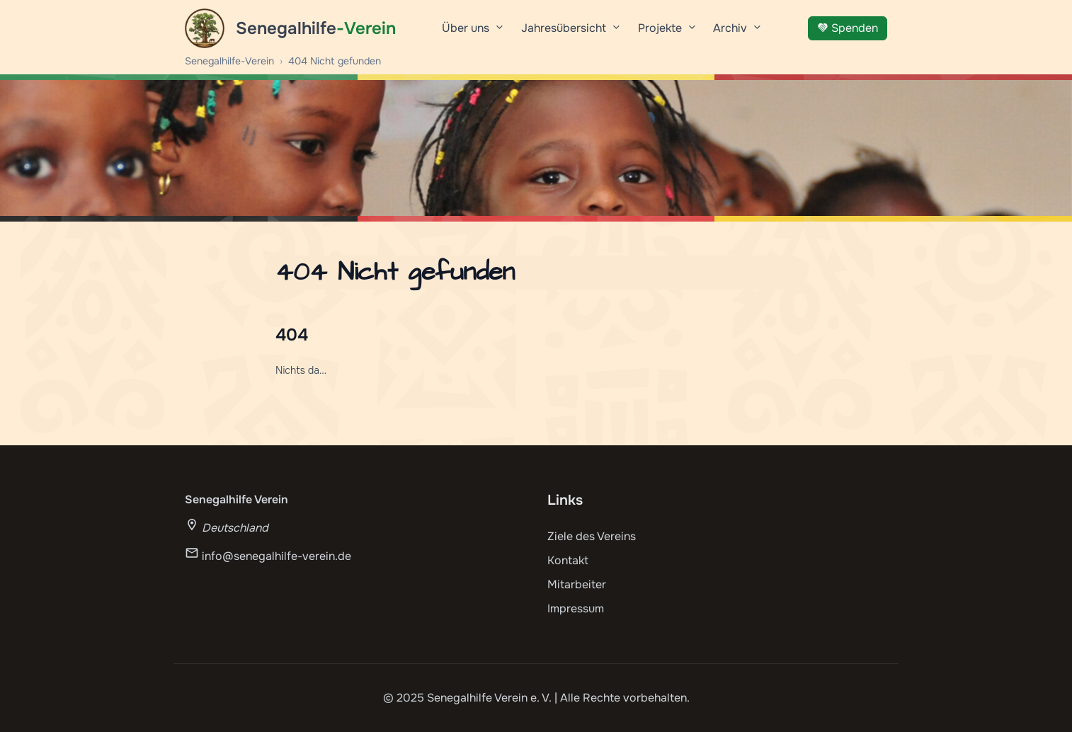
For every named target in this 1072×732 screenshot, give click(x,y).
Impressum (575, 608)
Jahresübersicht (571, 33)
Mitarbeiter (576, 584)
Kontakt (567, 560)
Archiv (737, 33)
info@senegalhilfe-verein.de (276, 556)
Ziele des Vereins (591, 536)
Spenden (847, 28)
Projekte (667, 33)
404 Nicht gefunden (334, 61)
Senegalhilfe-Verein (229, 61)
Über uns (473, 33)
